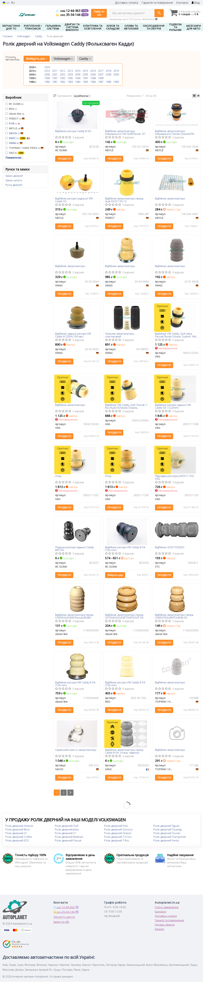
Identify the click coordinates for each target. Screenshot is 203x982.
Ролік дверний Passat (68, 840)
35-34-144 (68, 15)
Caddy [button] (85, 59)
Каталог (159, 929)
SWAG (16, 143)
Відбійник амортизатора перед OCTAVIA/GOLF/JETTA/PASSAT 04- (124, 616)
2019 (116, 70)
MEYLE (14, 128)
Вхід (196, 3)
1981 (55, 81)
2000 (47, 74)
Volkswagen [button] (63, 59)
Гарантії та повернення (169, 920)
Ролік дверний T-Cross (118, 837)
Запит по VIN (61, 922)
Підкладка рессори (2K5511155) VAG (174, 477)
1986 (93, 81)
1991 (55, 78)
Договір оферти (165, 924)
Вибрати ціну (115, 575)
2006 (93, 74)
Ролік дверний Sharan (117, 833)
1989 (116, 81)
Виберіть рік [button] (36, 59)
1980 (47, 81)
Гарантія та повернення (157, 3)
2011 (55, 70)
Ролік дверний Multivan (69, 837)
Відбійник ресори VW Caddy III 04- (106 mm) (125, 548)
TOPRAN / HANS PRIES (24, 147)
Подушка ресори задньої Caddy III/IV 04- (74, 548)
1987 (101, 81)
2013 (70, 70)
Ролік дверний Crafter (18, 837)
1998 (93, 78)
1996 (77, 78)
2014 (77, 70)
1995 (70, 78)
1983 (70, 81)
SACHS (16, 133)
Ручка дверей (13, 185)
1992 (62, 78)
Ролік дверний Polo (116, 826)
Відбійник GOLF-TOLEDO (169, 547)
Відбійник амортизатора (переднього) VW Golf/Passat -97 (125, 132)
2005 (85, 74)
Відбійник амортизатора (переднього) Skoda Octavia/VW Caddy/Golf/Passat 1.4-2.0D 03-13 (175, 132)
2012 (62, 70)
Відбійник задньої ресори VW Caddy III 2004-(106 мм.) (73, 335)
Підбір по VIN (99, 13)
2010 (47, 70)
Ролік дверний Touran (166, 833)
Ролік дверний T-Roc (116, 840)
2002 (62, 74)
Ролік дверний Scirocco (118, 829)
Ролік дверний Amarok (19, 826)
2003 (70, 74)
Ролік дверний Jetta (67, 829)
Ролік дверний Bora (17, 829)
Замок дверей (14, 175)
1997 (85, 78)
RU (13, 3)
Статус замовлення (166, 907)
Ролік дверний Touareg (167, 829)
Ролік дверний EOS (17, 840)
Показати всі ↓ (14, 157)
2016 (93, 70)
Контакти (182, 3)
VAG (14, 153)
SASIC (19, 138)
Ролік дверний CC (16, 833)
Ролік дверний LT (65, 833)
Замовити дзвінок (64, 917)
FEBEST (15, 118)
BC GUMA (14, 103)
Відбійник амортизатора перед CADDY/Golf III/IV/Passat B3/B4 (74, 616)
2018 (108, 70)
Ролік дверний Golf (66, 826)
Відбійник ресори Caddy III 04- (73, 131)
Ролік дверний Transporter (169, 837)
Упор (58, 476)
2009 (116, 74)
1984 (77, 81)
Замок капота (13, 180)
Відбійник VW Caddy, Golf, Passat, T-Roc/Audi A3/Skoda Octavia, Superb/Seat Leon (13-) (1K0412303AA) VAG (126, 406)
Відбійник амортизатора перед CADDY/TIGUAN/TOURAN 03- (174, 616)
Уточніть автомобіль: (12, 58)
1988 (108, 81)
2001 (55, 74)
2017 (101, 70)
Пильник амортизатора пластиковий (119, 335)
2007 (101, 74)
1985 (85, 81)
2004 (77, 74)
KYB (14, 123)
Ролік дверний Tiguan (166, 826)
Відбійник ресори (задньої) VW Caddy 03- (74, 200)
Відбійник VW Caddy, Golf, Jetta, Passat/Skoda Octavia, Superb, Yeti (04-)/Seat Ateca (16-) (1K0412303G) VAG (175, 335)
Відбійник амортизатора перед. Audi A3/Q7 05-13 (124, 200)
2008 (108, 74)
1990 (47, 78)
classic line (14, 113)
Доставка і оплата (126, 3)
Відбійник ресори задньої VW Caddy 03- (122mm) (173, 406)
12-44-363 (68, 11)
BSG (11, 108)
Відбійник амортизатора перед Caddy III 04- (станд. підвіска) (124, 751)
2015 (85, 70)
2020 (47, 67)
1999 (101, 78)
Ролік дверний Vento (166, 840)
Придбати (64, 158)
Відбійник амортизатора (170, 198)
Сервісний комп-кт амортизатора (75, 750)
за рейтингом (82, 95)
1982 (62, 81)
